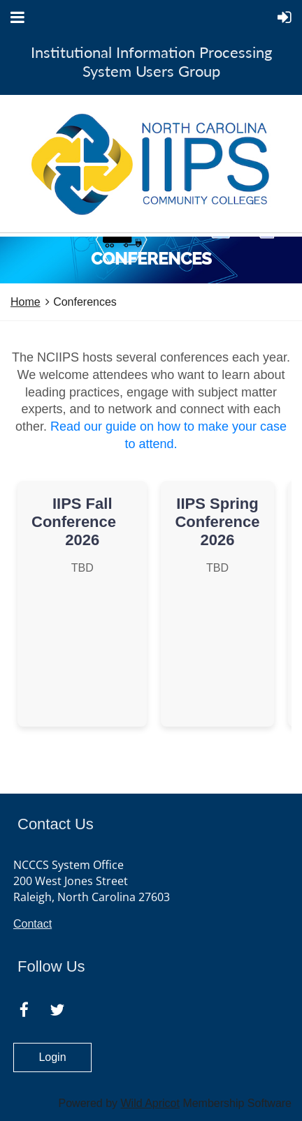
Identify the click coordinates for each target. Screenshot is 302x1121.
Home (25, 302)
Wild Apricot (149, 1103)
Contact (32, 924)
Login (52, 1057)
